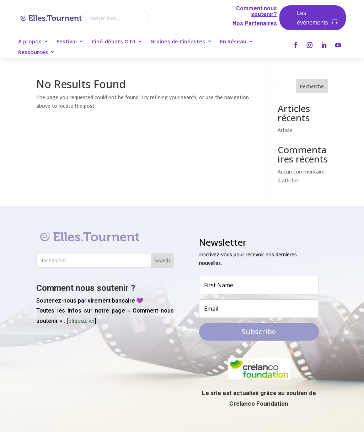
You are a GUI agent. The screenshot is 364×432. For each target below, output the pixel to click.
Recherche (312, 86)
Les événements (312, 18)
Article (285, 130)
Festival (67, 42)
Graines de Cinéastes (177, 42)
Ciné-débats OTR (113, 42)
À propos (30, 42)
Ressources (33, 52)
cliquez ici (81, 321)
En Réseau (233, 42)
